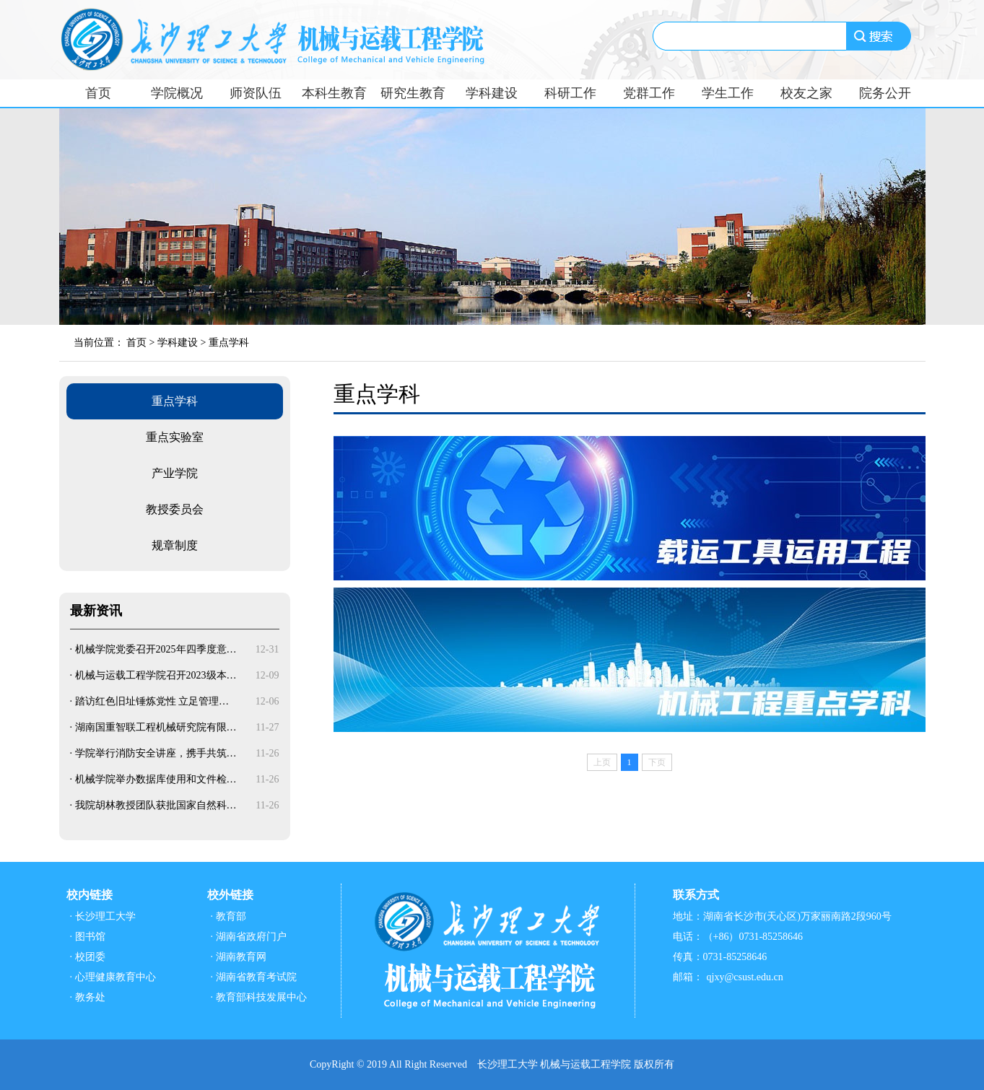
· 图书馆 (87, 936)
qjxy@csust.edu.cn (745, 977)
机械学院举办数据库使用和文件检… (156, 779)
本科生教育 (334, 93)
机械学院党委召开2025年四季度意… (156, 649)
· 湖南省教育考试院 (254, 977)
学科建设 (492, 93)
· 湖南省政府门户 (249, 936)
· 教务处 (87, 997)
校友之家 (806, 93)
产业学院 (175, 473)
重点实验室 (175, 437)
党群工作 (649, 93)
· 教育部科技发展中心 (259, 997)
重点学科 (229, 342)
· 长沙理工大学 (103, 916)
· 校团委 (87, 956)
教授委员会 (175, 509)
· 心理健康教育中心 (113, 977)
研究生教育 (412, 93)
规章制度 (175, 545)
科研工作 (570, 93)
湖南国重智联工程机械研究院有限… (156, 727)
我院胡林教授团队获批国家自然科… (156, 805)
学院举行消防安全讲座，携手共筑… (156, 753)
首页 (98, 93)
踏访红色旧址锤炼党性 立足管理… (152, 701)
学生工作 (728, 93)
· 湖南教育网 (238, 956)
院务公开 (885, 93)
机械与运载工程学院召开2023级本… (156, 675)
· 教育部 (228, 916)
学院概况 (177, 93)
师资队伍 (256, 93)
